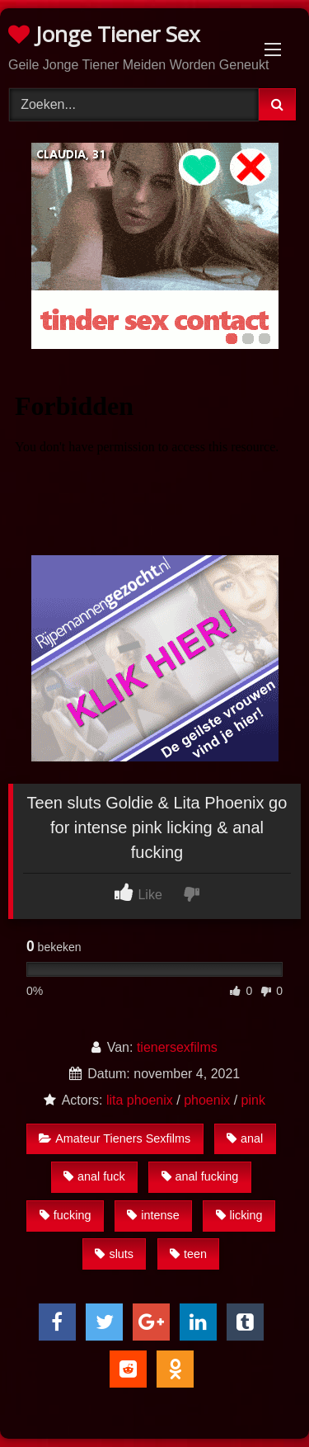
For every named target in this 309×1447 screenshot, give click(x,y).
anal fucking (200, 1176)
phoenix (207, 1100)
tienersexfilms (177, 1047)
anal (245, 1138)
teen (188, 1254)
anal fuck (94, 1176)
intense (153, 1215)
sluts (114, 1254)
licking (239, 1215)
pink (253, 1100)
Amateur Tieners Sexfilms (114, 1138)
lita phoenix (139, 1100)
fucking (65, 1215)
